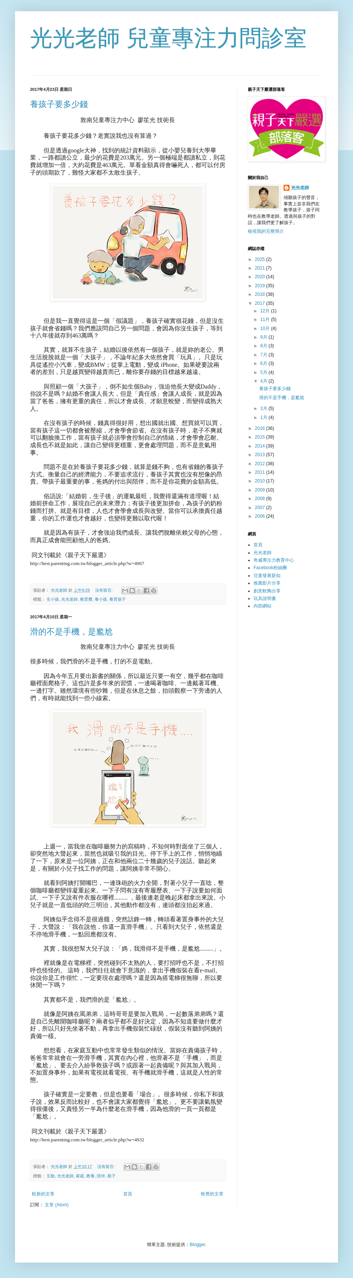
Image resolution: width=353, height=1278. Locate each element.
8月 (264, 345)
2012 (260, 463)
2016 (260, 428)
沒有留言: (104, 590)
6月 (264, 363)
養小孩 (101, 599)
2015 (260, 437)
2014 (260, 446)
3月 (264, 408)
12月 (265, 310)
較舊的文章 (212, 1194)
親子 (111, 1176)
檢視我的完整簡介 (266, 231)
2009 (260, 490)
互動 (51, 1176)
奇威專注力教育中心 (273, 560)
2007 (260, 507)
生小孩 (53, 599)
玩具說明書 (264, 598)
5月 (264, 372)
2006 (260, 516)
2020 (260, 276)
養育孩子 (117, 599)
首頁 (127, 1194)
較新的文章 (43, 1194)
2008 (260, 498)
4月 (264, 381)
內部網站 (262, 606)
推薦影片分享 (267, 583)
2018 (260, 294)
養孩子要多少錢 (59, 104)
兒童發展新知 (267, 575)
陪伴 (101, 1176)
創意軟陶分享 (267, 591)
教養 (90, 1176)
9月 (264, 337)
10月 (265, 328)
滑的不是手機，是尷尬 (71, 631)
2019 (260, 285)
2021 (260, 268)
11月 (265, 319)
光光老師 (69, 599)
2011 (260, 472)
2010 (260, 481)
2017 (260, 303)
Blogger (197, 1244)
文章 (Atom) (56, 1204)
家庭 (80, 1176)
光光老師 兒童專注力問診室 (168, 38)
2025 (260, 259)
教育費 (86, 599)
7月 (264, 354)
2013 (260, 454)
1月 (264, 417)
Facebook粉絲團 (270, 567)
